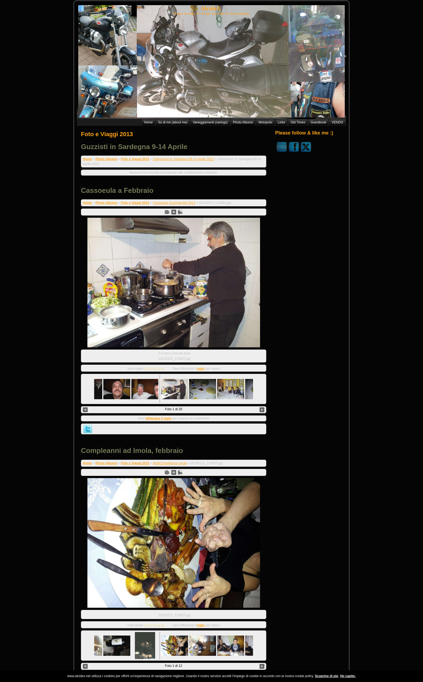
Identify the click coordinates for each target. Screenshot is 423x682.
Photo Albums (106, 159)
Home (87, 159)
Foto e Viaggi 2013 (107, 134)
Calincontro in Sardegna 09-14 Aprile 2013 (183, 159)
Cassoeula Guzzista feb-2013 (174, 203)
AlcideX (211, 8)
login (201, 361)
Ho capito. (348, 676)
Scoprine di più (326, 676)
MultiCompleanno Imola (170, 443)
